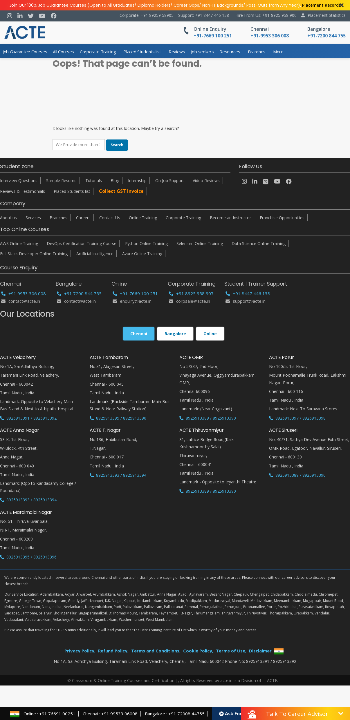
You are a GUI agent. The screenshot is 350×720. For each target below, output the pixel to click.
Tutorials (93, 180)
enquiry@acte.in (132, 301)
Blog (115, 180)
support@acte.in (245, 301)
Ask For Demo (238, 713)
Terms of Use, (231, 651)
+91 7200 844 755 (79, 293)
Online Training (143, 217)
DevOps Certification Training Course (81, 243)
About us (8, 217)
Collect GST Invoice (121, 191)
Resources (229, 52)
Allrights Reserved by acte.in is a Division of (221, 680)
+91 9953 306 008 (23, 293)
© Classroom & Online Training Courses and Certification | (122, 680)
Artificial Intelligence (94, 253)
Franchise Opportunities (282, 217)
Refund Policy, (113, 651)
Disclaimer (260, 651)
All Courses (63, 52)
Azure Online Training (142, 253)
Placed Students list (142, 52)
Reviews (177, 52)
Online (210, 333)
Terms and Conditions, (156, 651)
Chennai (259, 29)
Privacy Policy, (79, 651)
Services (33, 217)
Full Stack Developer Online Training (34, 253)
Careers (83, 217)
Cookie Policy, (198, 651)
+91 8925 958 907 (191, 293)
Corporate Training (98, 52)
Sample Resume (61, 180)
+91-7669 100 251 (135, 293)
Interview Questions (18, 180)
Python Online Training (146, 243)
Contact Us (109, 217)
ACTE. (272, 680)
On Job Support (169, 180)
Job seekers (202, 52)
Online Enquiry (210, 29)
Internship (137, 180)
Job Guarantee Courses (25, 52)
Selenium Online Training (199, 243)
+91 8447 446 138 (247, 293)
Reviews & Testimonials (22, 191)
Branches (257, 52)
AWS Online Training (19, 243)
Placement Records (321, 5)
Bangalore (318, 29)
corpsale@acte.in (189, 301)
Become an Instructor (230, 217)
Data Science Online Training (259, 243)
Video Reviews (206, 180)
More (278, 52)
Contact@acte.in (20, 301)
